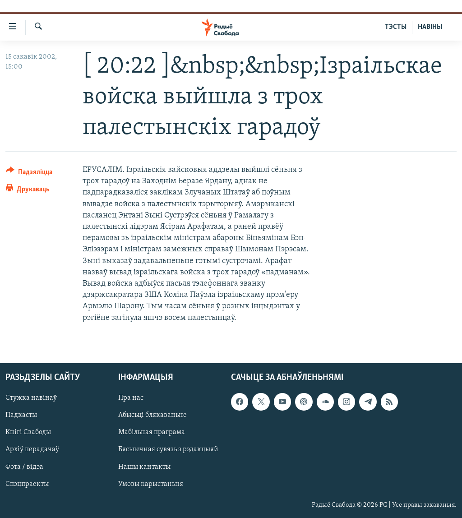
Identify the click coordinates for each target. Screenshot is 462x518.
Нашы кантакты (144, 466)
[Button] (29, 173)
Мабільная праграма (151, 432)
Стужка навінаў (31, 398)
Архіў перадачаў (32, 449)
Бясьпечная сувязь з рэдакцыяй (168, 449)
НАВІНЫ (430, 27)
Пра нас (130, 398)
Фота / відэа (24, 466)
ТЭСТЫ (396, 27)
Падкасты (21, 415)
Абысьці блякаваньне (152, 415)
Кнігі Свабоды (28, 432)
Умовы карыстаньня (150, 483)
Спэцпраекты (27, 483)
